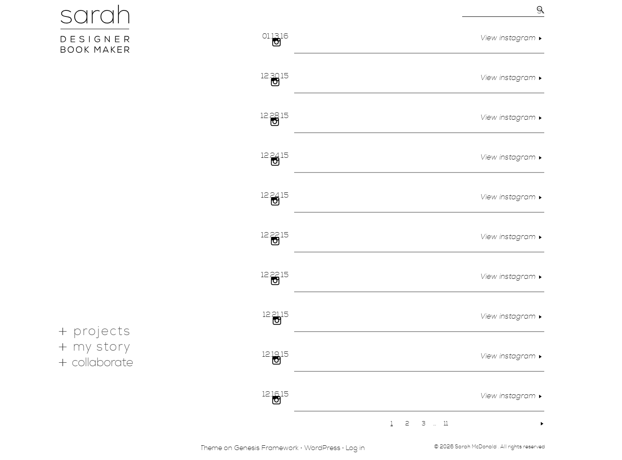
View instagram (512, 38)
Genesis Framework (266, 448)
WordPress (322, 448)
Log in (355, 448)
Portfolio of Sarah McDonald (95, 28)
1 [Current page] (391, 423)
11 (446, 423)
